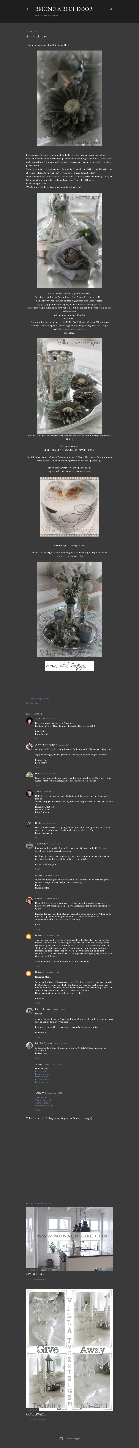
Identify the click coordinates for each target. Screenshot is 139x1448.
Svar (37, 738)
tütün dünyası (42, 1076)
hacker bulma (42, 1079)
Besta (38, 823)
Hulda (38, 773)
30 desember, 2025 (53, 1093)
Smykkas (40, 898)
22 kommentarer (38, 1279)
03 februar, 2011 (60, 1043)
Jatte (38, 718)
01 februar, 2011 (48, 719)
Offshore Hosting (44, 1105)
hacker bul (40, 1071)
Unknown (40, 935)
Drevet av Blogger (69, 1439)
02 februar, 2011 (58, 1009)
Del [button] (27, 699)
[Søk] (111, 8)
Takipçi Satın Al (43, 1100)
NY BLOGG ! (36, 1274)
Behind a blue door (64, 8)
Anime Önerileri (43, 1102)
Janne (38, 791)
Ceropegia (40, 843)
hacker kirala (41, 1082)
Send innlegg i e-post (40, 699)
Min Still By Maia (43, 1043)
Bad (36, 703)
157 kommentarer (39, 1420)
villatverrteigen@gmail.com (72, 329)
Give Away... (36, 1414)
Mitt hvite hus (42, 1009)
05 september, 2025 (54, 1064)
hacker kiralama (43, 1074)
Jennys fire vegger (45, 744)
